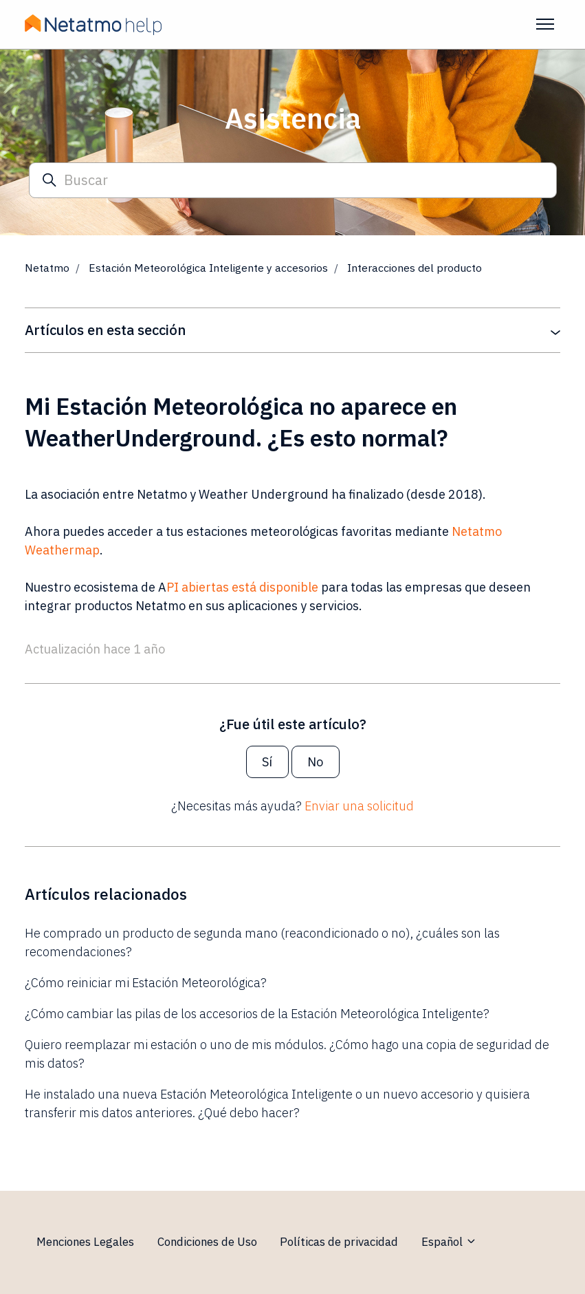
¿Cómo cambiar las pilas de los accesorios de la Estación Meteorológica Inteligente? (257, 1014)
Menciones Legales (85, 1241)
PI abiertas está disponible (242, 587)
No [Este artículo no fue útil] (315, 762)
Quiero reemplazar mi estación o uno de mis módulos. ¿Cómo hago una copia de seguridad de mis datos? (287, 1054)
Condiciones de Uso (207, 1241)
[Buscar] (293, 180)
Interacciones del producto (414, 267)
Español (449, 1241)
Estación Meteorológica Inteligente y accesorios (208, 267)
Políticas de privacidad (339, 1241)
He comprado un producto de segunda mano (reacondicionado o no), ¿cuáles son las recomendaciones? (262, 942)
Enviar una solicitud (359, 806)
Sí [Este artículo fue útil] (267, 762)
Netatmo (47, 267)
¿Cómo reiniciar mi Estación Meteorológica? (146, 983)
